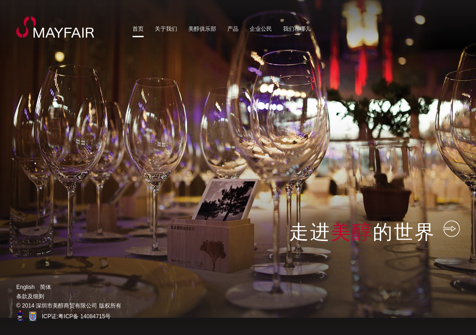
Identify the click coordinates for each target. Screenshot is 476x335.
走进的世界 (374, 231)
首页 (138, 29)
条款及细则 (30, 296)
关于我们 (166, 29)
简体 (45, 287)
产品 (232, 29)
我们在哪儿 (297, 29)
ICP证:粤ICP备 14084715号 (76, 316)
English (25, 287)
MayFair (55, 27)
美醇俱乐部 (202, 29)
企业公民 (261, 29)
